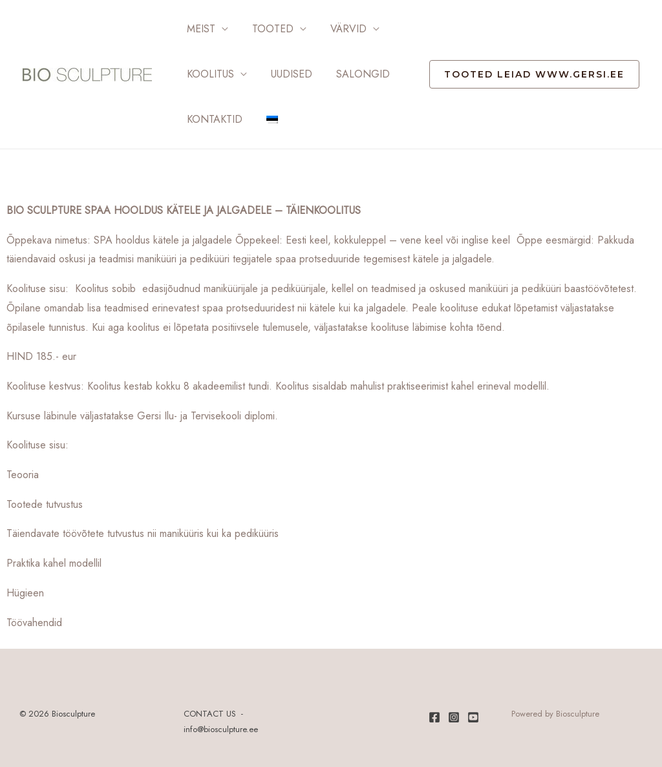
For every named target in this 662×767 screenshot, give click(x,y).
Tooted (268, 28)
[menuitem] (267, 119)
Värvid (341, 28)
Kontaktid (213, 119)
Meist (200, 28)
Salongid (355, 74)
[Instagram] (454, 717)
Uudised (287, 74)
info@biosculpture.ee (221, 729)
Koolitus (209, 74)
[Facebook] (434, 717)
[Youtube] (473, 717)
